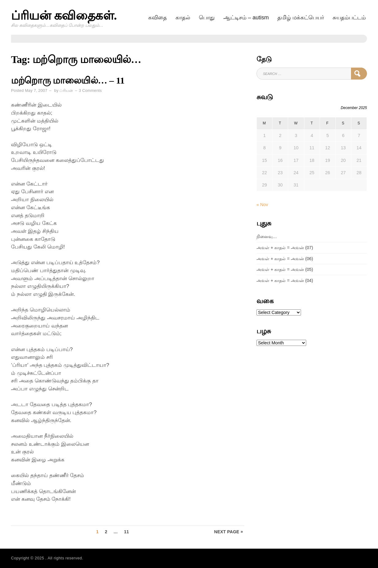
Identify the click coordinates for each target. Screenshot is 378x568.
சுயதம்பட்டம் (349, 17)
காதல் (183, 17)
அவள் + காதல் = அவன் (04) (284, 280)
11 (126, 532)
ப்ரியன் (66, 90)
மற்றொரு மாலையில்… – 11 (68, 80)
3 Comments (90, 90)
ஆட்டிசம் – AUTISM (246, 17)
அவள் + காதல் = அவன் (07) (284, 247)
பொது (207, 17)
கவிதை (157, 17)
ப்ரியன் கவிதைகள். (64, 15)
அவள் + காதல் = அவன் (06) (284, 258)
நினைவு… (266, 236)
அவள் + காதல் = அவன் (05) (284, 269)
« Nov (262, 204)
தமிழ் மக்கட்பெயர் (300, 17)
